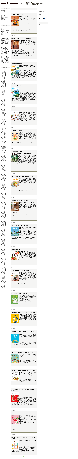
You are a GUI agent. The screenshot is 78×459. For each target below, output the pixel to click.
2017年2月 (2, 185)
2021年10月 (3, 236)
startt (2, 18)
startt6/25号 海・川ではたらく (5, 31)
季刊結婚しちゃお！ (4, 21)
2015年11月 (3, 171)
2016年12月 (3, 183)
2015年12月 (3, 172)
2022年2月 (2, 239)
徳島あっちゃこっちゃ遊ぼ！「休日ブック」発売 (21, 225)
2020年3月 (2, 218)
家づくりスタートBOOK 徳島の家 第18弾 (19, 293)
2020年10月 (3, 225)
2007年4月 (2, 78)
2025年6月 (2, 275)
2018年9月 (2, 202)
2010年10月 (3, 116)
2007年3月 (2, 78)
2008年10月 (3, 95)
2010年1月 (2, 108)
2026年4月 (2, 284)
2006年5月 (2, 69)
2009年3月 (2, 99)
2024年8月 (2, 266)
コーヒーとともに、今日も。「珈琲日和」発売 (20, 270)
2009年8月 (2, 104)
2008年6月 (2, 91)
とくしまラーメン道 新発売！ (17, 130)
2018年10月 (3, 203)
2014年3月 (2, 153)
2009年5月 (2, 101)
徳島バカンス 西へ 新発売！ (17, 63)
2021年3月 (2, 229)
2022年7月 (2, 244)
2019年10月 (3, 214)
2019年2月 (2, 207)
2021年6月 (2, 232)
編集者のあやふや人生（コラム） (5, 22)
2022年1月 (2, 238)
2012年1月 (2, 130)
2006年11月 (3, 74)
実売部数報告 (3, 12)
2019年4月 (2, 208)
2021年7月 (2, 233)
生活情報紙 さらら (4, 17)
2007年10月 (3, 84)
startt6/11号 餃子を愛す (5, 36)
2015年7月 (2, 168)
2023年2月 (2, 250)
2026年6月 (2, 286)
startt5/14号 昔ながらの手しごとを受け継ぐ (5, 46)
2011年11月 (3, 128)
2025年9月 (2, 278)
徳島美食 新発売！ (15, 109)
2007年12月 (3, 86)
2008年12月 (3, 97)
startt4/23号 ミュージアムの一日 (5, 52)
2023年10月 (3, 257)
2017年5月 (2, 188)
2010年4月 (2, 111)
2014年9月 (2, 159)
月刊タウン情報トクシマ (4, 13)
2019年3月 (2, 208)
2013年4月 (2, 143)
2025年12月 (3, 281)
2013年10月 (3, 149)
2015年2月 (2, 163)
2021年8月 (2, 234)
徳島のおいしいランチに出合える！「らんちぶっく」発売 (23, 370)
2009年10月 (3, 106)
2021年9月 (2, 235)
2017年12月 (3, 194)
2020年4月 (2, 219)
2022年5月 (2, 242)
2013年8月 (2, 147)
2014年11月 (3, 161)
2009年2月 (2, 98)
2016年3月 (2, 175)
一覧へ (24, 456)
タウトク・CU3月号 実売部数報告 (5, 60)
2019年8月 (2, 212)
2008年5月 (2, 90)
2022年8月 (2, 245)
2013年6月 (2, 145)
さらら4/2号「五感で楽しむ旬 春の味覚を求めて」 (5, 62)
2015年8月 (2, 169)
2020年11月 (3, 226)
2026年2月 (2, 283)
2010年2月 (2, 109)
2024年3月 (2, 262)
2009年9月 (2, 105)
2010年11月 (3, 117)
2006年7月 (2, 70)
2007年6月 (2, 80)
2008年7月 (2, 92)
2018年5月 (2, 199)
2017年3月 (2, 186)
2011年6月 (2, 124)
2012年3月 (2, 132)
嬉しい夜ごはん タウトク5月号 (5, 50)
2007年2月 (2, 77)
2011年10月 (3, 127)
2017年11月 (3, 193)
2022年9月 (2, 245)
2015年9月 (2, 170)
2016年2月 (2, 174)
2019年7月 (2, 211)
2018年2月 (2, 196)
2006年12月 (3, 75)
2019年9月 (2, 213)
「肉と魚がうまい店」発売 (16, 249)
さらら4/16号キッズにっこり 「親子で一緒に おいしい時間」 (5, 55)
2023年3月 (2, 251)
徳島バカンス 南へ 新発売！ (17, 86)
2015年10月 (3, 171)
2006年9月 (2, 72)
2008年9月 (2, 94)
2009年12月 (3, 107)
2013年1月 (2, 141)
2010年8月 (2, 115)
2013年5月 (2, 144)
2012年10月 (3, 138)
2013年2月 (2, 142)
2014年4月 (2, 154)
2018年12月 (3, 205)
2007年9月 (2, 83)
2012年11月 (3, 139)
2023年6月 (2, 254)
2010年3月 (2, 110)
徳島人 (2, 16)
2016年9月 (2, 181)
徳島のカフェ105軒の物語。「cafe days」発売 (20, 200)
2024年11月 (3, 269)
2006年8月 (2, 71)
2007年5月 (2, 79)
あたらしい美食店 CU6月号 (5, 44)
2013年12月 (3, 151)
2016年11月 (3, 182)
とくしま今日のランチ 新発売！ (17, 14)
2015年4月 (2, 165)
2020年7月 (2, 222)
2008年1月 (2, 87)
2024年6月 (2, 264)
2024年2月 (2, 261)
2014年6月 (2, 156)
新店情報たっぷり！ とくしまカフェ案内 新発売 (21, 38)
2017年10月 (3, 192)
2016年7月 (2, 179)
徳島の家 (2, 19)
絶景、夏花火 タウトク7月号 (5, 29)
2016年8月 (2, 180)
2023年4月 (2, 252)
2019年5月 (2, 209)
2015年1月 (2, 162)
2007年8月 (2, 82)
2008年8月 (2, 93)
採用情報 (2, 11)
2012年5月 (2, 134)
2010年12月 (3, 118)
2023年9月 (2, 256)
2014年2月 (2, 152)
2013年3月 (2, 143)
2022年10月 (3, 246)
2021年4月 (2, 230)
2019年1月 (2, 206)
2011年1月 (2, 119)
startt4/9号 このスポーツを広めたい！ (5, 58)
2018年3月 (2, 197)
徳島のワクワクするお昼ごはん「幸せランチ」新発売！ (22, 176)
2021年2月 (2, 228)
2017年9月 (2, 191)
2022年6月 (2, 243)
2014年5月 (2, 155)
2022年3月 (2, 240)
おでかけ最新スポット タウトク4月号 (5, 64)
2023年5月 (2, 253)
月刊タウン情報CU (4, 15)
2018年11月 (3, 204)
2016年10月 (3, 181)
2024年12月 (3, 270)
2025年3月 (2, 273)
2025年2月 (2, 272)
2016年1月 (2, 173)
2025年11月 (3, 280)
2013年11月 (3, 150)
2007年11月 (3, 85)
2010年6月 (2, 113)
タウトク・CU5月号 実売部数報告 (5, 38)
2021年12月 (3, 237)
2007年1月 (2, 76)
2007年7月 (2, 81)
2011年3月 (2, 121)
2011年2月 (2, 120)
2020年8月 (2, 223)
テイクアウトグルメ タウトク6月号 (5, 42)
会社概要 (2, 10)
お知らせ (2, 11)
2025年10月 (3, 279)
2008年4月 (2, 89)
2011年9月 (2, 126)
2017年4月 (2, 187)
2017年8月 (2, 190)
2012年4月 (2, 133)
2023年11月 (3, 258)
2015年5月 (2, 166)
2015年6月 (2, 167)
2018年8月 (2, 201)
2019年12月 (3, 216)
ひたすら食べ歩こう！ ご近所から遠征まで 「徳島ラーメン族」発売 (23, 390)
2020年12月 (3, 227)
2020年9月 (2, 224)
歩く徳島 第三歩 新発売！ (17, 151)
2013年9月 (2, 148)
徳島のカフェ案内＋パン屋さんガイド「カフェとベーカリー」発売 (23, 438)
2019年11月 (3, 215)
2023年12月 (3, 259)
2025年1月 (2, 271)
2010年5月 (2, 112)
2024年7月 (2, 265)
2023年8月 (2, 255)
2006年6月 (2, 69)
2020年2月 (2, 218)
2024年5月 (2, 264)
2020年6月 (2, 221)
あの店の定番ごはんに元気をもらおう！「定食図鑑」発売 (23, 312)
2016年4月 (2, 176)
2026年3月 (2, 283)
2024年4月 (2, 263)
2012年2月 (2, 131)
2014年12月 (3, 162)
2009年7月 (2, 103)
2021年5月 (2, 231)
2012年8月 (2, 136)
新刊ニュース (3, 20)
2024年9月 (2, 267)
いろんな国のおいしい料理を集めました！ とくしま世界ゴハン (23, 332)
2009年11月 (3, 106)
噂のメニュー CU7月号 (5, 35)
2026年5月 (2, 285)
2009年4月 (2, 100)
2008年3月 (2, 88)
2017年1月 (2, 184)
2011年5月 (2, 123)
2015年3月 (2, 164)
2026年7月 (2, 287)
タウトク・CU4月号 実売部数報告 (5, 48)
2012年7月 (2, 135)
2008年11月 (3, 96)
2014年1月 (2, 152)
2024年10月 (3, 268)
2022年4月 (2, 241)
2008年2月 (2, 87)
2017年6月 (2, 189)
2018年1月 (2, 195)
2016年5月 (2, 177)
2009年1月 (2, 97)
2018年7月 (2, 200)
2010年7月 (2, 114)
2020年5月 (2, 220)
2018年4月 (2, 198)
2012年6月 (2, 134)
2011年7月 (2, 125)
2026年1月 (2, 282)
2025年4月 (2, 274)
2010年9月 (2, 115)
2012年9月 (2, 137)
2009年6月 (2, 102)
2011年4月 (2, 122)
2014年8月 (2, 158)
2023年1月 (2, 249)
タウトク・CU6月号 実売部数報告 (5, 27)
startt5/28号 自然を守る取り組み (5, 40)
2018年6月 (2, 199)
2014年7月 (2, 157)
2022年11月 (3, 247)
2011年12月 (3, 129)
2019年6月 (2, 210)
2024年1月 (2, 260)
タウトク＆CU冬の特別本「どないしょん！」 (20, 413)
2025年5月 (2, 274)
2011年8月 (2, 125)
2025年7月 (2, 276)
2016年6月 (2, 178)
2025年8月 (2, 277)
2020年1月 (2, 217)
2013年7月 (2, 146)
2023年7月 (2, 255)
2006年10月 (3, 73)
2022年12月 (3, 248)
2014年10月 (3, 160)
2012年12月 (3, 140)
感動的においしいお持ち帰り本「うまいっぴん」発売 (22, 352)
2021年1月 (2, 227)
